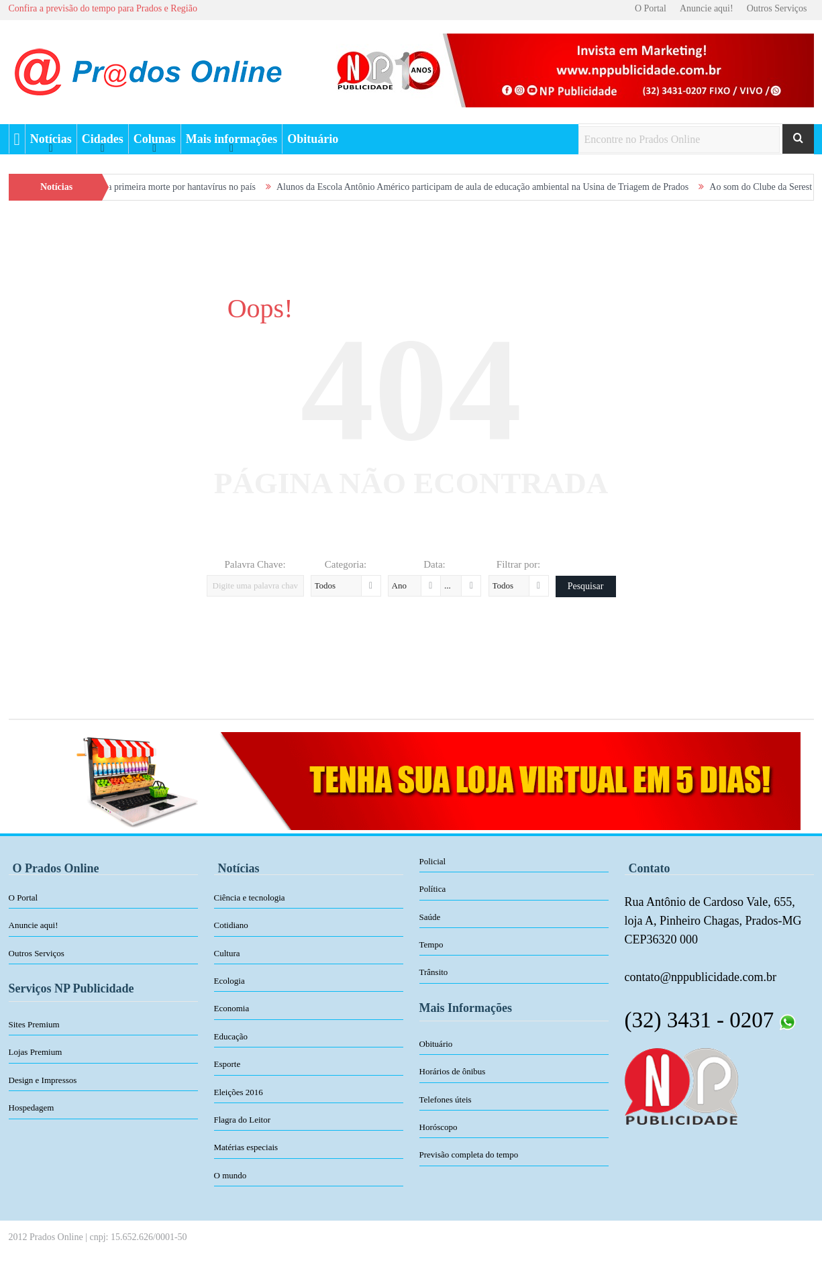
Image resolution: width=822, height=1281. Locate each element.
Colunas (155, 139)
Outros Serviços (777, 8)
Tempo (431, 944)
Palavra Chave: (254, 564)
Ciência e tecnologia (249, 897)
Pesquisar (586, 586)
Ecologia (229, 981)
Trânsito (433, 972)
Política (432, 889)
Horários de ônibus (452, 1071)
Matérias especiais (246, 1147)
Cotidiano (231, 925)
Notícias (51, 139)
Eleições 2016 (238, 1092)
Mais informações (231, 139)
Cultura (227, 953)
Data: (434, 564)
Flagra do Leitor (242, 1120)
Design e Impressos (43, 1080)
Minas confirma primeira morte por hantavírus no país (170, 187)
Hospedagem (31, 1108)
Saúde (430, 917)
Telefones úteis (445, 1099)
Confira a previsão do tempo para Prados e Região (103, 8)
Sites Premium (34, 1024)
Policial (432, 861)
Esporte (227, 1064)
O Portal (650, 8)
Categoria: (345, 564)
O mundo (230, 1175)
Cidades (102, 139)
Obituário (312, 139)
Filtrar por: (518, 564)
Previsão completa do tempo (469, 1154)
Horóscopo (438, 1127)
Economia (232, 1008)
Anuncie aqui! (706, 8)
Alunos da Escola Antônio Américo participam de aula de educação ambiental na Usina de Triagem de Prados (499, 187)
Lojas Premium (35, 1052)
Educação (231, 1036)
